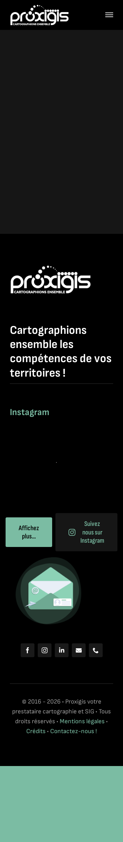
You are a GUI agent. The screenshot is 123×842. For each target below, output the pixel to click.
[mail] (79, 650)
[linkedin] (62, 650)
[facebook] (27, 650)
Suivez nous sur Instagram (86, 532)
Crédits (36, 731)
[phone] (96, 650)
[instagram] (44, 650)
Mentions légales (82, 721)
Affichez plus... (29, 532)
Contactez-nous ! (73, 731)
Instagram (29, 412)
